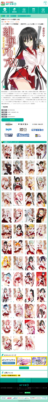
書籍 (8, 15)
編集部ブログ (31, 387)
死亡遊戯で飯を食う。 (12, 375)
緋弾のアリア (13, 15)
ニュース (24, 10)
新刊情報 (5, 10)
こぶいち (17, 21)
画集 (19, 375)
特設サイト (39, 387)
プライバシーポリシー (24, 389)
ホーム (3, 15)
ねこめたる (4, 375)
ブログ (33, 10)
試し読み (12, 119)
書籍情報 (14, 10)
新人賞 (43, 10)
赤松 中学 (6, 21)
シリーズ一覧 (17, 387)
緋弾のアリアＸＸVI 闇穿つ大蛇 (24, 15)
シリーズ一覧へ (24, 367)
